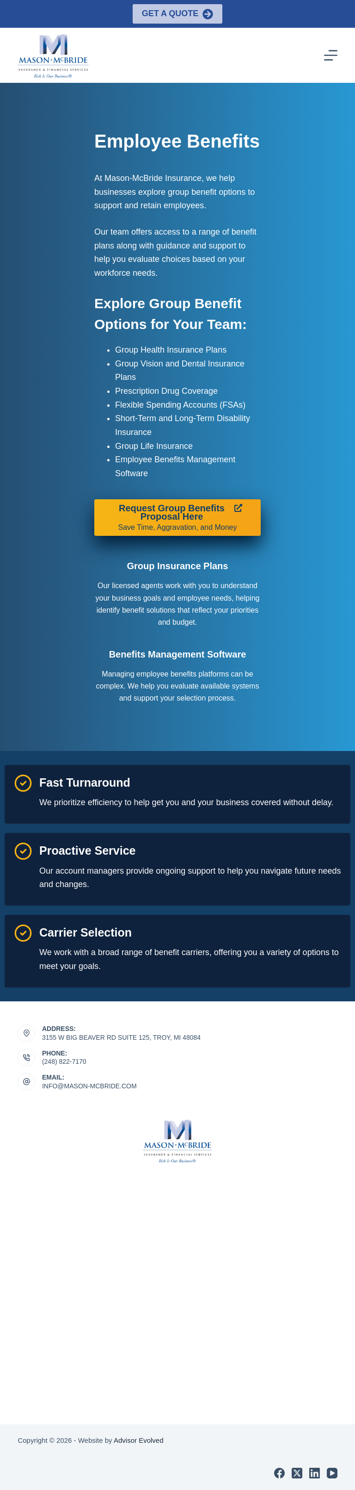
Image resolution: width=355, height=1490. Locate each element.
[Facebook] (279, 1473)
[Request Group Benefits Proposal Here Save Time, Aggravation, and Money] (177, 517)
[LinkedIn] (314, 1473)
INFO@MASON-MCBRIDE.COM (89, 1086)
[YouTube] (332, 1473)
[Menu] (330, 55)
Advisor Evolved (139, 1440)
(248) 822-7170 (64, 1061)
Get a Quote (178, 14)
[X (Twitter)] (297, 1473)
